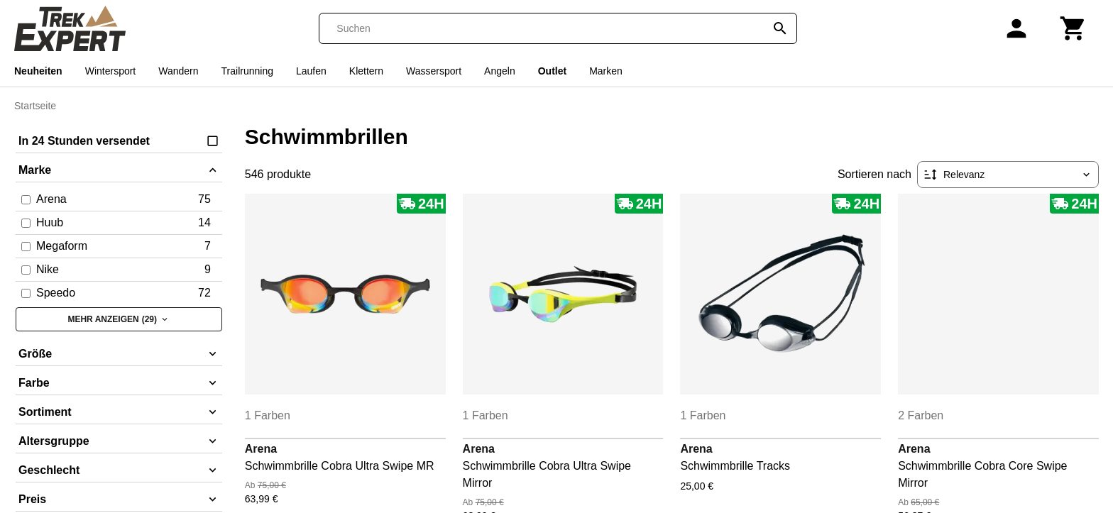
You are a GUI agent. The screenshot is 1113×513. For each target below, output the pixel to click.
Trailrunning (247, 71)
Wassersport (433, 71)
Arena (261, 449)
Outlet (552, 71)
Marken (606, 71)
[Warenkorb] (1073, 28)
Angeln (499, 71)
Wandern (178, 71)
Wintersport (110, 71)
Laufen (311, 71)
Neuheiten (38, 71)
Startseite (35, 105)
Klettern (366, 71)
